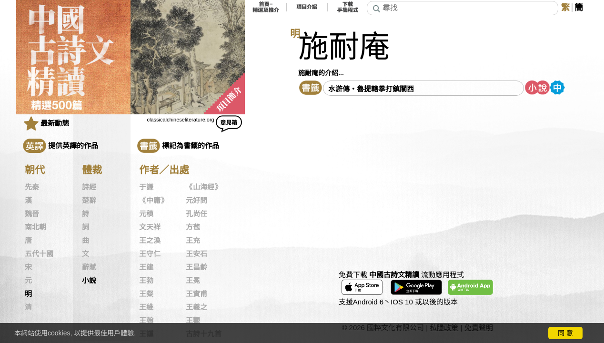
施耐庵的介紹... (321, 73)
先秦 (32, 187)
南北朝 (35, 227)
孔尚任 (196, 214)
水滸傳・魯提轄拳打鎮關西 (371, 89)
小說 (89, 280)
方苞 (193, 227)
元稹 (146, 214)
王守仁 (150, 254)
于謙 (146, 187)
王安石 (196, 254)
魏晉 (32, 214)
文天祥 (150, 227)
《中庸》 (153, 200)
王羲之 (196, 307)
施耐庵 (344, 47)
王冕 (193, 280)
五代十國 (39, 254)
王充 (193, 240)
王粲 (146, 294)
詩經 (89, 187)
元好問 (196, 200)
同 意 (565, 333)
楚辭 (89, 200)
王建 (146, 267)
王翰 (146, 320)
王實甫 (196, 294)
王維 (146, 307)
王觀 (193, 320)
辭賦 (89, 267)
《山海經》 (203, 187)
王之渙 (150, 240)
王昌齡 (196, 267)
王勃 (146, 280)
